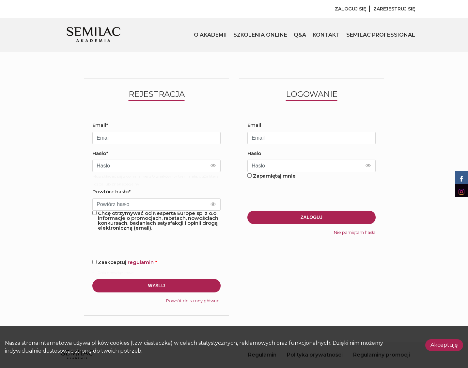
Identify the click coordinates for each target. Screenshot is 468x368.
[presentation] (297, 195)
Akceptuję (444, 345)
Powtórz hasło (111, 191)
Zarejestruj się (394, 9)
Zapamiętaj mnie (274, 176)
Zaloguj (311, 217)
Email (254, 125)
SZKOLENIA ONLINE (260, 35)
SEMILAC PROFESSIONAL (380, 35)
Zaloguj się (350, 9)
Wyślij (156, 285)
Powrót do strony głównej (193, 300)
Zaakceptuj (127, 262)
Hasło (254, 153)
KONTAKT (326, 35)
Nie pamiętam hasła (355, 232)
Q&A (300, 35)
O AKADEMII (210, 35)
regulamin (141, 262)
